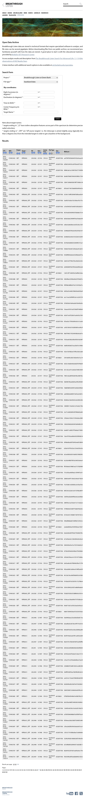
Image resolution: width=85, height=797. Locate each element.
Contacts (37, 13)
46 (79, 772)
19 (29, 772)
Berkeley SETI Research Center (23, 56)
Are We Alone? (18, 13)
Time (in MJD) (9, 105)
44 (75, 772)
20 (14, 766)
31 (51, 772)
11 (15, 772)
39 (66, 772)
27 (44, 772)
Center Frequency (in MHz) (11, 110)
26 (42, 772)
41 (70, 772)
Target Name (9, 114)
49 (4, 774)
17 (26, 772)
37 (62, 772)
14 (20, 772)
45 (77, 772)
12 (17, 772)
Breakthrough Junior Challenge (7, 793)
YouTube (69, 793)
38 (64, 772)
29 (48, 772)
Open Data (20, 15)
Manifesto (44, 13)
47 (81, 772)
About (4, 13)
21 (33, 772)
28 (46, 772)
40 (68, 772)
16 (24, 772)
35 (59, 772)
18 (28, 772)
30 (50, 772)
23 (37, 772)
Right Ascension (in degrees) (11, 94)
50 (15, 766)
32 (53, 772)
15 (22, 772)
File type (7, 83)
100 (18, 766)
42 (72, 772)
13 (18, 772)
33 (55, 772)
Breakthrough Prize (7, 788)
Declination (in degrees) (13, 100)
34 (57, 772)
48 (3, 774)
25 (40, 772)
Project (7, 79)
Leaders (5, 15)
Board (10, 13)
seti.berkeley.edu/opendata (62, 66)
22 (35, 772)
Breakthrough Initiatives (3, 5)
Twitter (81, 793)
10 (13, 772)
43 (73, 772)
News (25, 13)
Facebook (76, 793)
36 (61, 772)
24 (39, 772)
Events (30, 13)
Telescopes (12, 15)
